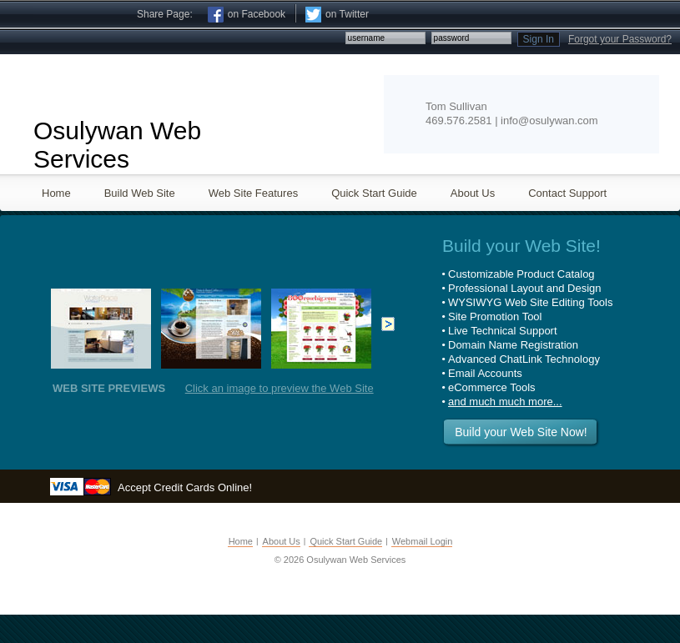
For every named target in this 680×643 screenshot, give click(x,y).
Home (241, 541)
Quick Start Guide (346, 541)
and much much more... (505, 401)
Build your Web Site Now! (521, 432)
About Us (281, 541)
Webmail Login (422, 541)
